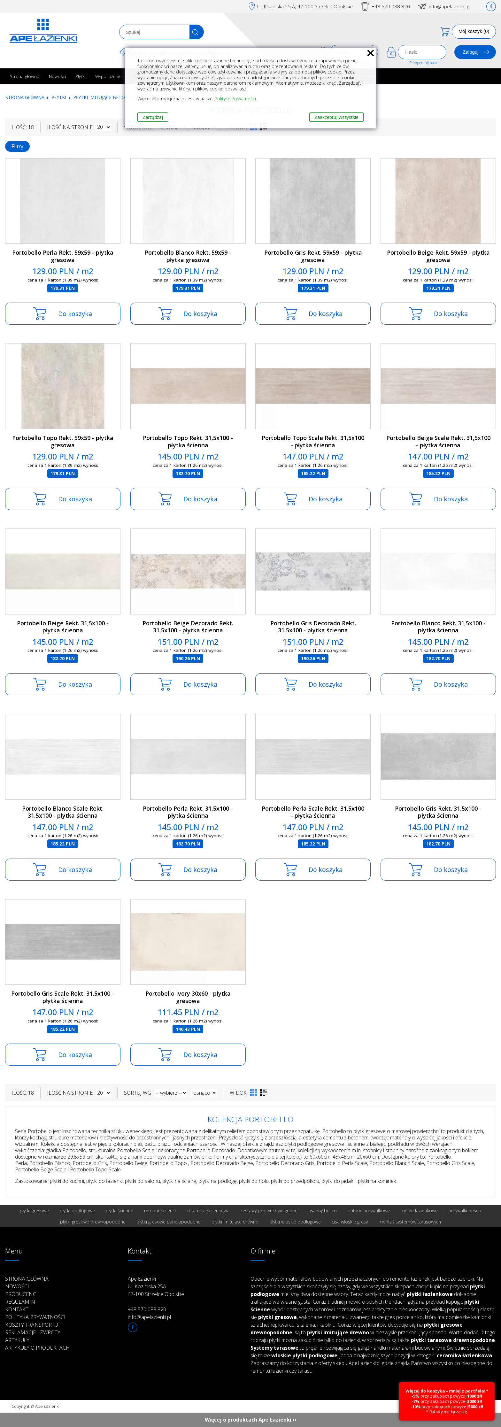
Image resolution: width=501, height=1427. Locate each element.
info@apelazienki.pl (450, 6)
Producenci (21, 1294)
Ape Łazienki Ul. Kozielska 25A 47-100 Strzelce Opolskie (156, 1286)
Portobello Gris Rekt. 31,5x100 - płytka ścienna (438, 812)
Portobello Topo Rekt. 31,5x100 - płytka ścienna (188, 441)
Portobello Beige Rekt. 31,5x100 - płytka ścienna (63, 626)
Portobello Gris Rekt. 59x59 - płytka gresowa (313, 256)
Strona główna (24, 76)
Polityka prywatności (35, 1317)
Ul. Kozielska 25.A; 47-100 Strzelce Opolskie (305, 6)
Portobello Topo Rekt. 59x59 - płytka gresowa (62, 441)
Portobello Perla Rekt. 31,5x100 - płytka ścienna (188, 812)
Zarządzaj (153, 117)
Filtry (17, 146)
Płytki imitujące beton (100, 97)
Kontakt (16, 1309)
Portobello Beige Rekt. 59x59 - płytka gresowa (438, 256)
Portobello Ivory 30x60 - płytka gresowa (188, 997)
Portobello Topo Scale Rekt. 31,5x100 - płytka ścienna (313, 441)
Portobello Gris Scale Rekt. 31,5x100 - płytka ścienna (62, 997)
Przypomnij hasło (423, 62)
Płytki (80, 76)
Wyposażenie (108, 76)
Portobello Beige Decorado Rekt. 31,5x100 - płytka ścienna (188, 626)
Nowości (57, 76)
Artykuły (17, 1340)
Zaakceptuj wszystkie (336, 117)
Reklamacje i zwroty (32, 1332)
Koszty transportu (31, 1324)
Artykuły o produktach (37, 1347)
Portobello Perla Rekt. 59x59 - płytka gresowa (62, 256)
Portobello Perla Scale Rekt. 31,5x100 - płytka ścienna (313, 812)
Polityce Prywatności (235, 99)
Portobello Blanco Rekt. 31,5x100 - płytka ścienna (438, 626)
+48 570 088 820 (391, 6)
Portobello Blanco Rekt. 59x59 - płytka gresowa (188, 256)
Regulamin (20, 1301)
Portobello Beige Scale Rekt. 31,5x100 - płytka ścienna (438, 441)
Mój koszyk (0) (474, 31)
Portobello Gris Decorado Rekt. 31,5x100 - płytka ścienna (313, 626)
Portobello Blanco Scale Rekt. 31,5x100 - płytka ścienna (63, 812)
